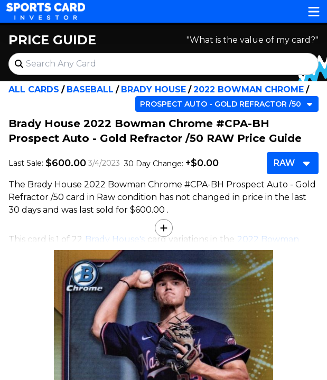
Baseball (90, 89)
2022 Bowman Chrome (248, 89)
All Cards (33, 89)
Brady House (153, 89)
